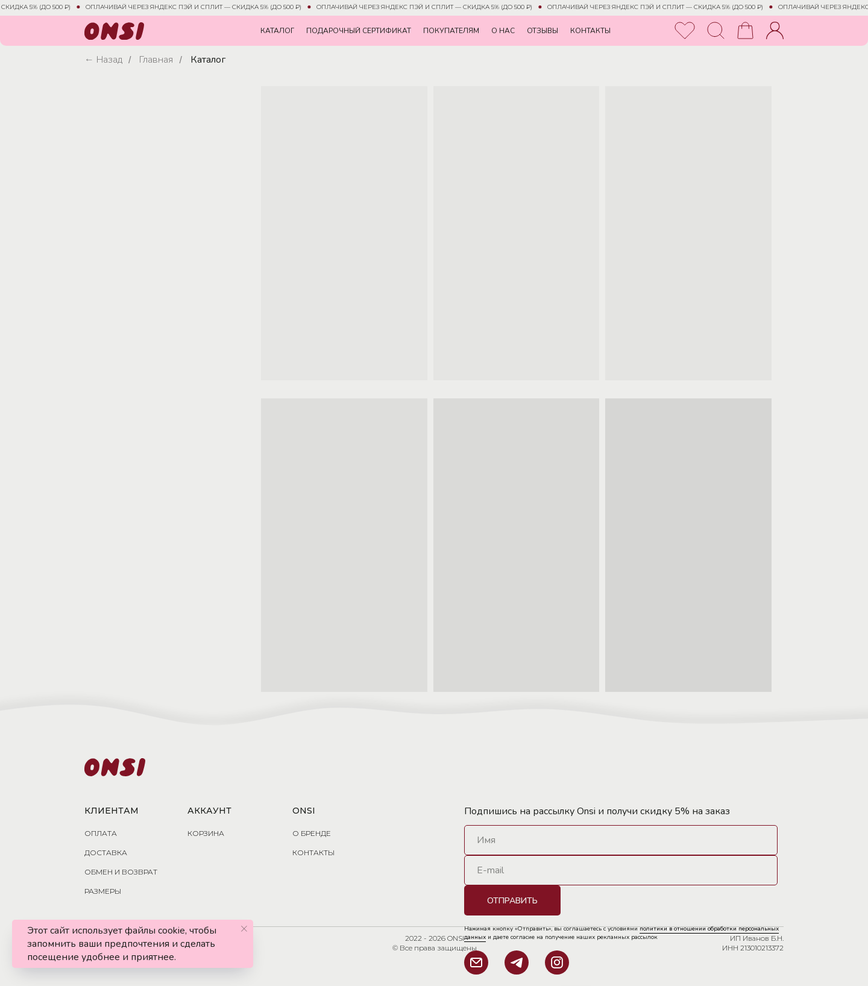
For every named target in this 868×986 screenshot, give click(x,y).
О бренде (311, 833)
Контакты (313, 852)
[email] (621, 870)
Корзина (205, 833)
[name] (621, 840)
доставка (105, 852)
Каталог (207, 60)
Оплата (100, 833)
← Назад (103, 60)
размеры (102, 891)
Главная (156, 60)
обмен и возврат (120, 871)
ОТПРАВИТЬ (512, 900)
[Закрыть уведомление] (244, 929)
